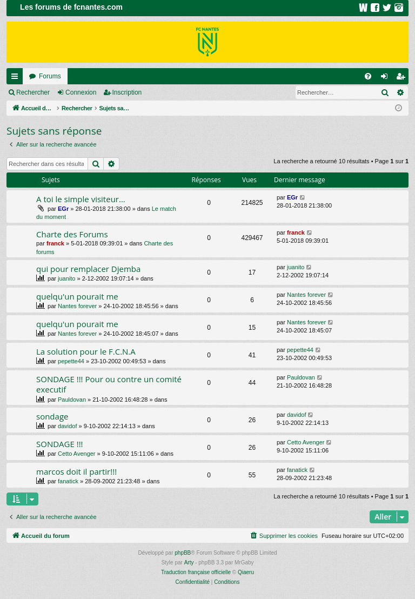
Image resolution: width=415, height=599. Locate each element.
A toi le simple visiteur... (80, 199)
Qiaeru (246, 572)
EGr (63, 208)
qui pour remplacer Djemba (88, 268)
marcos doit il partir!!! (76, 471)
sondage (52, 416)
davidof (67, 426)
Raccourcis (17, 78)
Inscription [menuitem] (403, 78)
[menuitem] (368, 76)
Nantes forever (77, 306)
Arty (189, 562)
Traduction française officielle (196, 572)
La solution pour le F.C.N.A (86, 351)
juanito (66, 278)
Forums (50, 76)
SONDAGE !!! (59, 443)
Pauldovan (72, 399)
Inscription (127, 92)
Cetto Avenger (77, 453)
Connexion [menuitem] (386, 78)
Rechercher (33, 92)
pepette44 (71, 361)
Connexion (80, 92)
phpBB (183, 553)
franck (55, 243)
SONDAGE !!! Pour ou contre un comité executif (109, 384)
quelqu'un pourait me (77, 296)
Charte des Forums (72, 234)
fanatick (68, 481)
